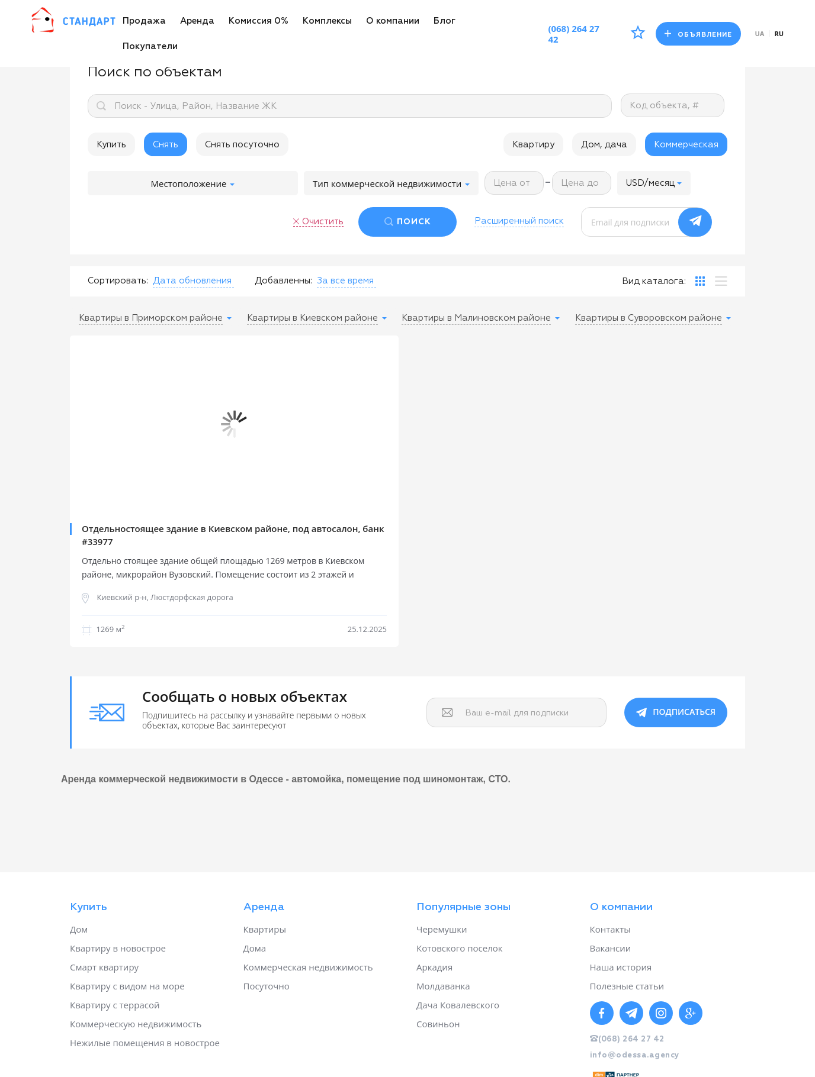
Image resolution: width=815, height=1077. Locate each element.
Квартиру (533, 144)
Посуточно (266, 986)
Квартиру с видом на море (127, 986)
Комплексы (327, 21)
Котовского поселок (459, 948)
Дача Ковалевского (457, 1005)
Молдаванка (443, 986)
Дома (255, 948)
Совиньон (438, 1024)
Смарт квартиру (104, 967)
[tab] (700, 281)
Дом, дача (604, 144)
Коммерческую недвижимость (135, 1024)
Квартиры (265, 929)
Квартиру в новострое (118, 948)
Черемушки (441, 929)
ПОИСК (414, 222)
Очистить (323, 221)
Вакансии (610, 948)
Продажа (144, 21)
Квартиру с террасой (114, 1005)
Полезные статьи (627, 986)
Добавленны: (283, 280)
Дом (79, 929)
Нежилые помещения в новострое (145, 1043)
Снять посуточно (242, 144)
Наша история (621, 967)
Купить (111, 144)
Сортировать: (118, 280)
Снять (165, 144)
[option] (234, 424)
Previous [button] (88, 424)
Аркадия (434, 967)
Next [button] (381, 424)
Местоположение (193, 183)
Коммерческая (686, 144)
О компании (392, 21)
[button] (654, 183)
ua (760, 33)
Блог (444, 21)
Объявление (698, 34)
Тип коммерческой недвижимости (391, 183)
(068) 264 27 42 (573, 33)
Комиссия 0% (258, 21)
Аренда (197, 21)
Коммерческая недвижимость (308, 967)
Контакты (610, 929)
